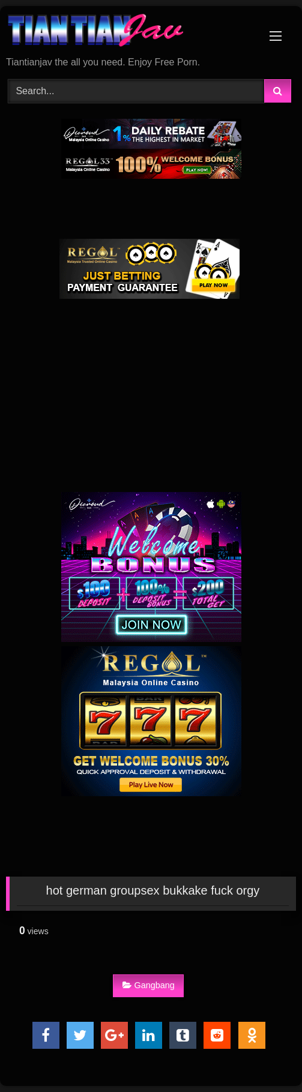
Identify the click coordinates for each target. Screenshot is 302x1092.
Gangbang (148, 985)
